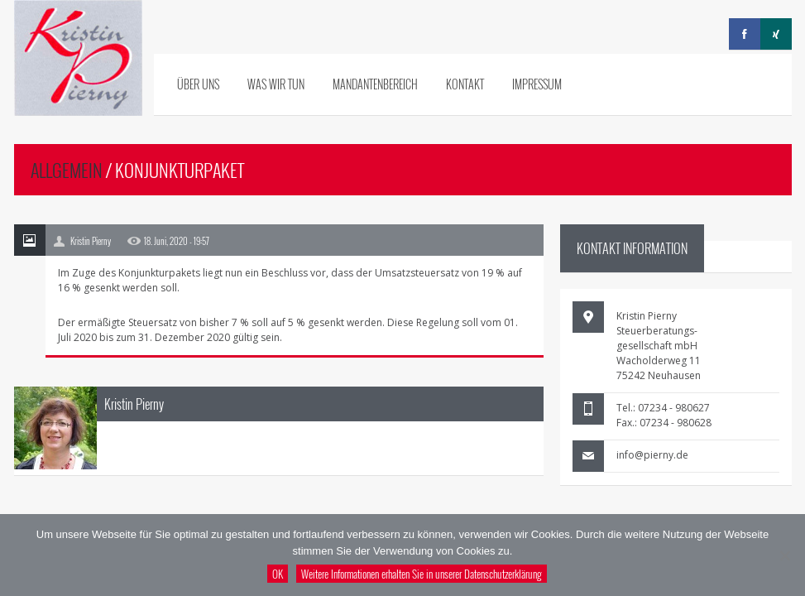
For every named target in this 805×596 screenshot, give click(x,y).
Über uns (198, 84)
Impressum (537, 84)
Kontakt (465, 84)
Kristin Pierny (134, 404)
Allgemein (67, 169)
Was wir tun (275, 84)
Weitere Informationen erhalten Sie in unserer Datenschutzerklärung (421, 573)
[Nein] (784, 555)
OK (277, 573)
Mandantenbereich (375, 84)
